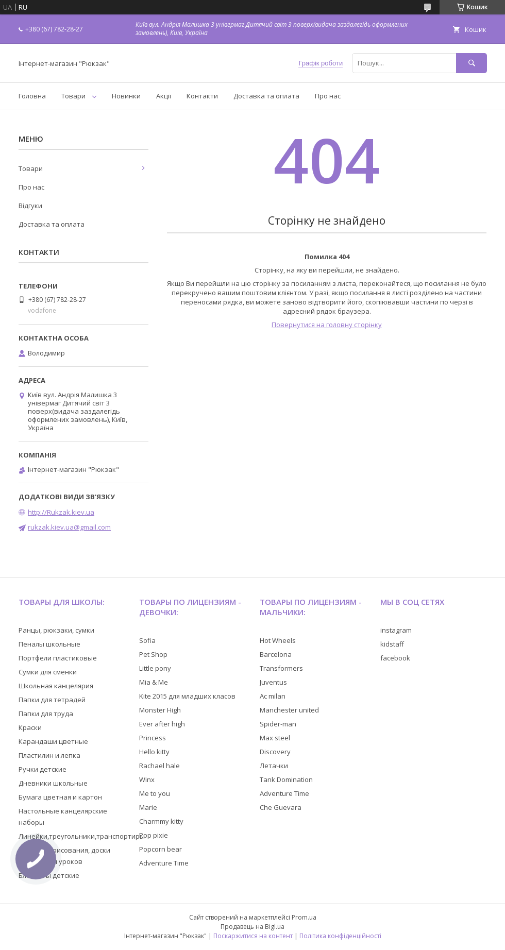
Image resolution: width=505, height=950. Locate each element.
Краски (30, 727)
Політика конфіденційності (340, 935)
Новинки (126, 95)
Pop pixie (153, 835)
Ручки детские (42, 769)
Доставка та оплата (266, 95)
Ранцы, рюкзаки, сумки (56, 630)
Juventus (273, 682)
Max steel (275, 737)
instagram (396, 630)
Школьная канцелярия (56, 685)
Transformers (281, 668)
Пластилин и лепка (49, 755)
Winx (147, 779)
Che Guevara (280, 807)
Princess (152, 737)
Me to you (154, 793)
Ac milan (272, 696)
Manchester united (289, 710)
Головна (32, 95)
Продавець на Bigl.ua (252, 926)
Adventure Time (164, 863)
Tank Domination (286, 779)
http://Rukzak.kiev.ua (61, 512)
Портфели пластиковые (58, 658)
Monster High (160, 710)
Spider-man (278, 723)
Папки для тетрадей (52, 699)
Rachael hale (159, 765)
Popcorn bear (160, 849)
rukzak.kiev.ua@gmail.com (69, 527)
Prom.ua (304, 917)
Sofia (147, 640)
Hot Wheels (278, 640)
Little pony (155, 668)
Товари (73, 95)
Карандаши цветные (53, 741)
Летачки (274, 765)
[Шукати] (471, 63)
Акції (163, 95)
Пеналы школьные (49, 644)
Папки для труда (46, 713)
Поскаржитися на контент (253, 935)
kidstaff (392, 644)
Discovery (275, 751)
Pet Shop (153, 654)
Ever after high (162, 723)
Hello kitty (154, 751)
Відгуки (30, 205)
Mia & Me (153, 682)
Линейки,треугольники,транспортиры (82, 836)
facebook (395, 658)
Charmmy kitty (161, 821)
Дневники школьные (53, 783)
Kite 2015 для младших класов (187, 696)
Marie (148, 807)
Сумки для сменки (48, 671)
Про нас (328, 95)
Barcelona (276, 654)
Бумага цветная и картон (60, 797)
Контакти (202, 95)
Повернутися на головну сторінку (327, 324)
